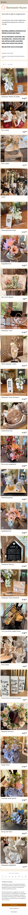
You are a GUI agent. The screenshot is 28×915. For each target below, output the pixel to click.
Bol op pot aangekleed (8, 464)
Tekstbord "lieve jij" (7, 564)
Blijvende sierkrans (7, 731)
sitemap (20, 909)
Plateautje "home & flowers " (10, 397)
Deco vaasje (5, 130)
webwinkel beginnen (8, 912)
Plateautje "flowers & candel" (10, 96)
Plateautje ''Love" (6, 330)
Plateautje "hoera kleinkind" (10, 597)
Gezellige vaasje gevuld (8, 798)
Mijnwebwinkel (21, 912)
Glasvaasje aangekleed (8, 865)
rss (24, 909)
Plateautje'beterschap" (8, 230)
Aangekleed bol (6, 263)
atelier (3, 197)
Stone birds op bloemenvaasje (11, 698)
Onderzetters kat (6, 430)
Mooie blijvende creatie (8, 364)
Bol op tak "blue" (6, 831)
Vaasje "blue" (5, 765)
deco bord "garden (7, 297)
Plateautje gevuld (7, 497)
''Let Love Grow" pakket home (11, 631)
